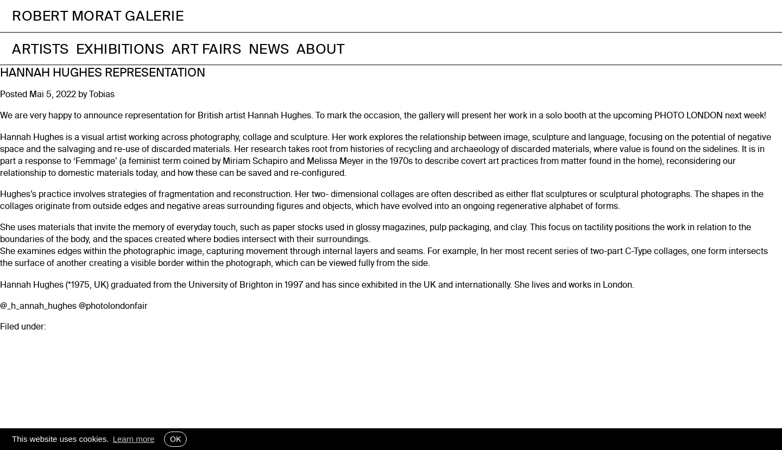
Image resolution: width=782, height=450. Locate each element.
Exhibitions (120, 48)
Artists (40, 48)
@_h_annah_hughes (38, 305)
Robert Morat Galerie (98, 16)
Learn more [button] (134, 438)
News (269, 48)
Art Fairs (207, 48)
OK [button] (175, 439)
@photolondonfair (113, 305)
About (321, 48)
